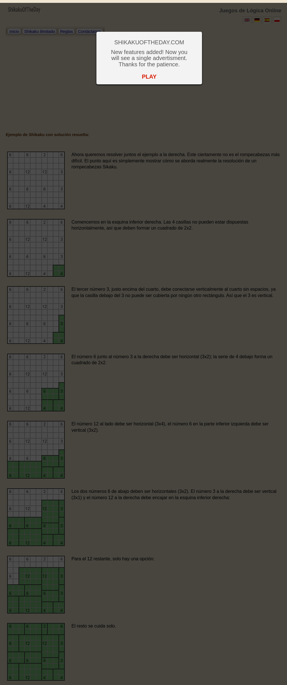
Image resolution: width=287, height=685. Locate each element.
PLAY (149, 76)
